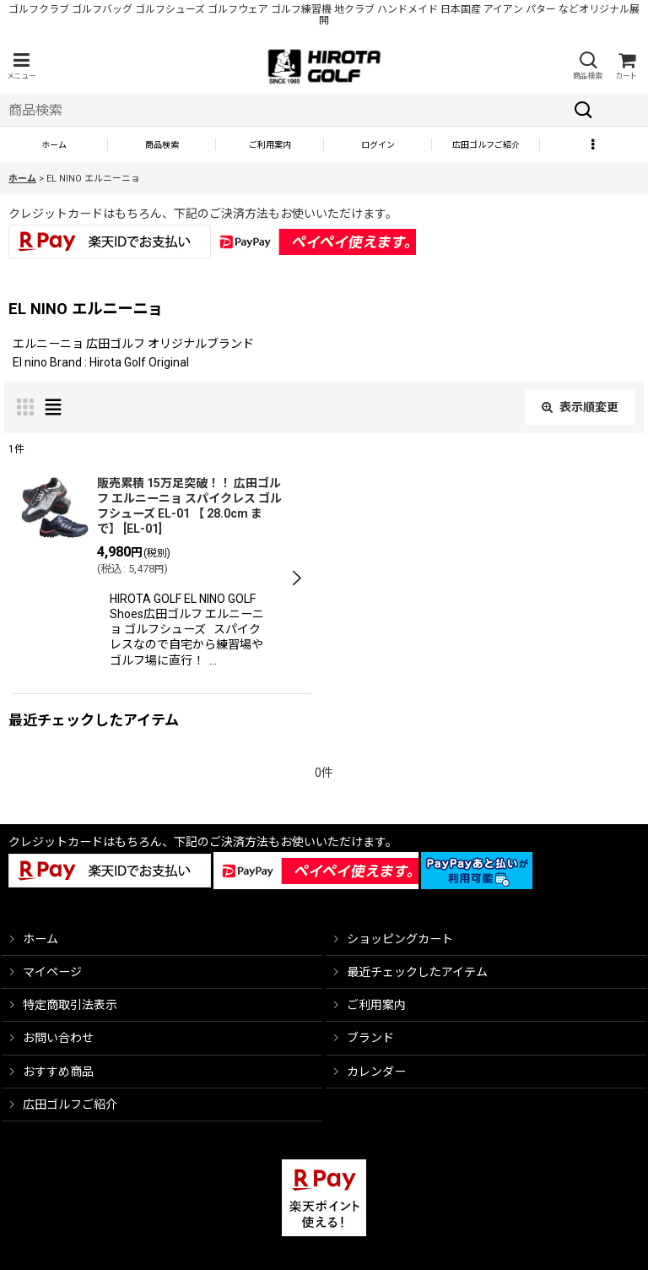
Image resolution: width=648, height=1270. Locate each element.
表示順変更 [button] (580, 407)
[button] (21, 66)
